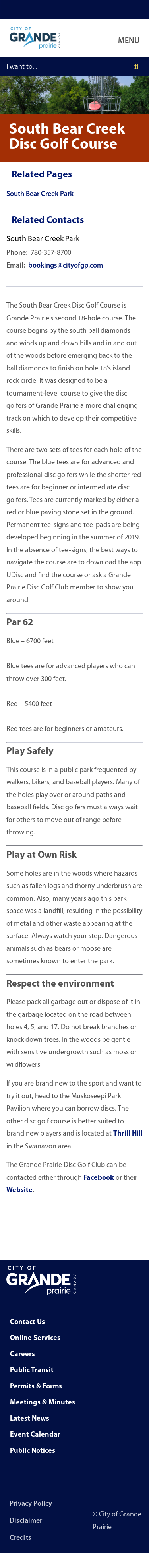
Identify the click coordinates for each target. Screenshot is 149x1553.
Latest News (29, 1419)
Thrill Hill (128, 1134)
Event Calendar (35, 1435)
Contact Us (27, 1322)
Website (19, 1190)
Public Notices (32, 1451)
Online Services (35, 1338)
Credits (20, 1538)
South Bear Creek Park (40, 194)
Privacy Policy (31, 1504)
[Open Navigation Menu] (130, 38)
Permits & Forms (36, 1386)
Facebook (98, 1178)
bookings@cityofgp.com (65, 265)
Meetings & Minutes (42, 1402)
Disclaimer (26, 1521)
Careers (22, 1354)
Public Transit (32, 1370)
